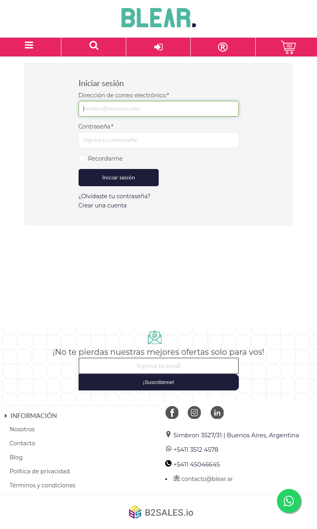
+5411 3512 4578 (191, 449)
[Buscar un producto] (93, 47)
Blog (16, 457)
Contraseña (96, 126)
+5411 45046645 (192, 464)
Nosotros (22, 429)
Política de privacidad (40, 471)
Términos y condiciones (42, 485)
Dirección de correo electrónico (124, 95)
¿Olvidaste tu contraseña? (115, 196)
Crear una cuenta (103, 205)
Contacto (22, 443)
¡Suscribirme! (158, 382)
